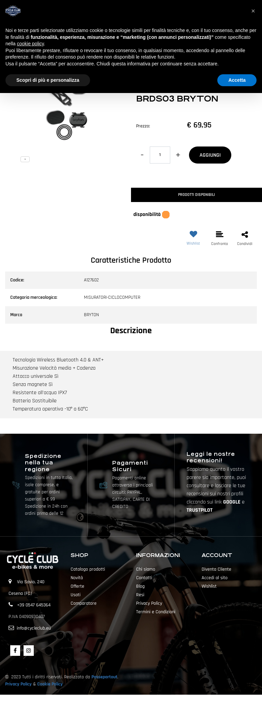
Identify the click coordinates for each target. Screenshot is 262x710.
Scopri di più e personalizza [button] (47, 80)
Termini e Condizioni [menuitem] (155, 612)
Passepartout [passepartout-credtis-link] (143, 702)
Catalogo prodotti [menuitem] (88, 569)
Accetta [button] (237, 80)
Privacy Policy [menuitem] (149, 603)
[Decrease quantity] (142, 155)
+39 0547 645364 (33, 605)
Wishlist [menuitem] (209, 586)
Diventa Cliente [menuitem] (216, 569)
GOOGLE (232, 502)
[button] (65, 108)
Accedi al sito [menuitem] (215, 578)
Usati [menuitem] (76, 595)
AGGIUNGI (210, 155)
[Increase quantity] (178, 155)
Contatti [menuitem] (144, 578)
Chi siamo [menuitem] (145, 569)
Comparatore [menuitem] (84, 603)
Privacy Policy (18, 684)
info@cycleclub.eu (34, 628)
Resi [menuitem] (140, 595)
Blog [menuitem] (140, 586)
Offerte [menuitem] (77, 586)
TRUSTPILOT (200, 510)
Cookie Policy (50, 684)
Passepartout (104, 677)
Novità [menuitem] (77, 578)
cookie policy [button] (30, 43)
